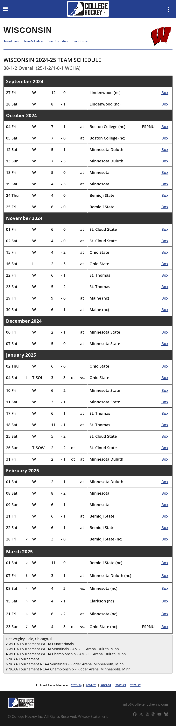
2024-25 (91, 685)
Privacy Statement (93, 716)
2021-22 (135, 685)
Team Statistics (57, 41)
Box (164, 92)
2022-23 (120, 685)
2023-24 (106, 685)
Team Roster (80, 41)
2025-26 (76, 685)
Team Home (11, 41)
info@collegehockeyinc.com (145, 704)
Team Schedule (33, 41)
